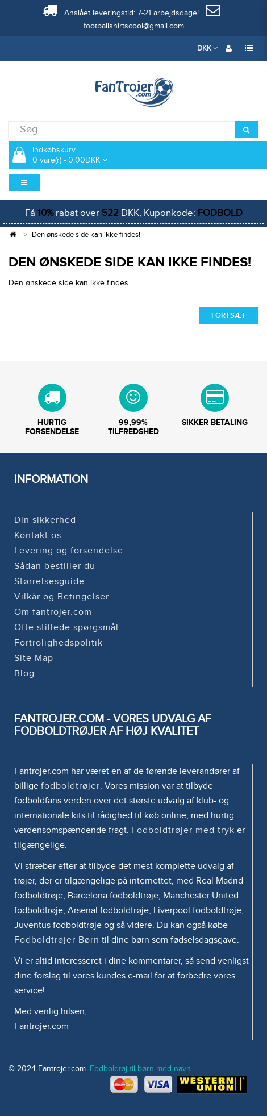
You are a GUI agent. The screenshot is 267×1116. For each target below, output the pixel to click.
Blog (24, 673)
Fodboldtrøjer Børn (56, 940)
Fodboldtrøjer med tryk (183, 830)
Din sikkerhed (45, 520)
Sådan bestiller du (54, 566)
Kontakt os (37, 535)
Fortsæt (228, 315)
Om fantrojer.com (53, 612)
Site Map (33, 658)
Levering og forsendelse (68, 550)
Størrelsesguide (49, 581)
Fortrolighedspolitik (58, 642)
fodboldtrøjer (70, 786)
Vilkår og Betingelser (61, 596)
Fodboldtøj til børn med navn (140, 1068)
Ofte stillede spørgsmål (66, 627)
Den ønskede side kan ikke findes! (86, 234)
